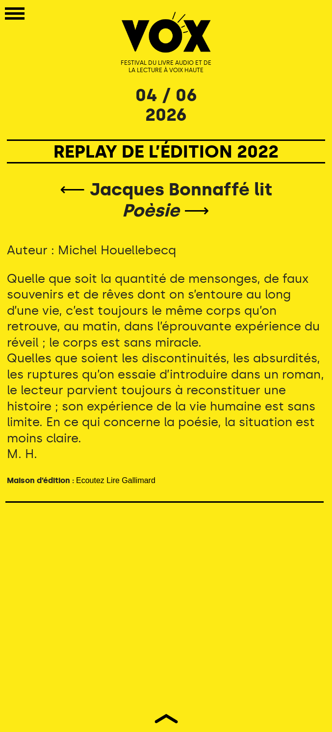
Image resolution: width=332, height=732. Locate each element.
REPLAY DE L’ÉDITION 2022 (166, 151)
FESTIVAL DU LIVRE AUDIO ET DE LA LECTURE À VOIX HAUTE (166, 66)
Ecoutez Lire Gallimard (115, 480)
